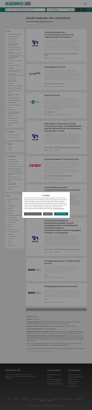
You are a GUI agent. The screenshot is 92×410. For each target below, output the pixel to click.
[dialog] (46, 205)
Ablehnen (48, 214)
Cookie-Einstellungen (33, 214)
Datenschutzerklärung (58, 208)
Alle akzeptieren (61, 214)
